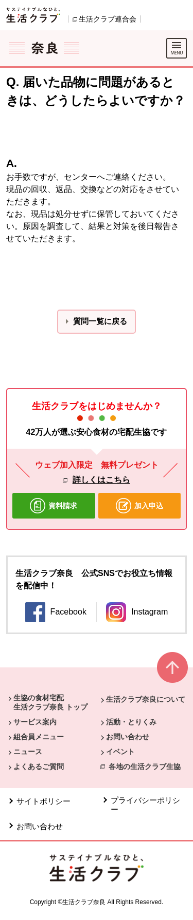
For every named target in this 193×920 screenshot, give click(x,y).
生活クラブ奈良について (145, 699)
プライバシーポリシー (145, 805)
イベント (120, 751)
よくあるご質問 (38, 766)
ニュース (27, 751)
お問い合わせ (127, 737)
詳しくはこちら (101, 479)
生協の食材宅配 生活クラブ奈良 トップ (50, 702)
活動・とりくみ (131, 722)
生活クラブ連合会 (107, 19)
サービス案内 (35, 722)
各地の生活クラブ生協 (145, 766)
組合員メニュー (38, 737)
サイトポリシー (43, 801)
